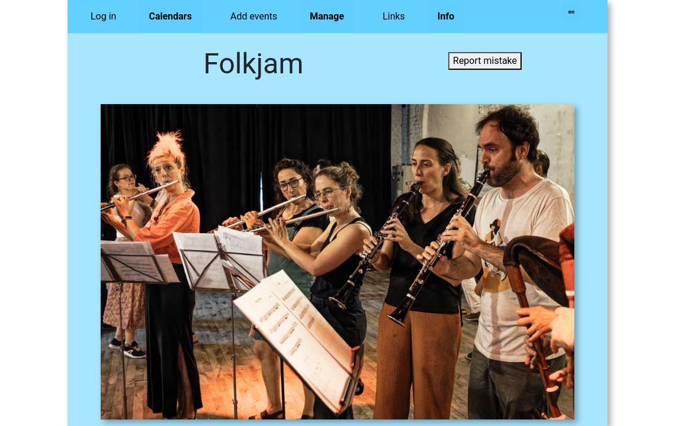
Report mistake (485, 60)
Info (446, 16)
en (571, 11)
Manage (327, 16)
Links (393, 16)
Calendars (170, 16)
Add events (253, 16)
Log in (103, 16)
